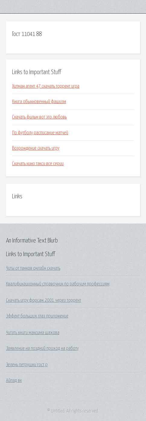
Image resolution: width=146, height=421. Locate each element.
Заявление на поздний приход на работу (42, 348)
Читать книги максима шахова (32, 332)
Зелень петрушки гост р (27, 364)
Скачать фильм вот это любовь (39, 117)
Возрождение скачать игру (35, 148)
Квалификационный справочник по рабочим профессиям (58, 284)
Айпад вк (14, 380)
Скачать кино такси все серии (38, 163)
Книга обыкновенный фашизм (39, 101)
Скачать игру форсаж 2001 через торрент (43, 300)
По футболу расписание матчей (40, 132)
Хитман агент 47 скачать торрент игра (45, 86)
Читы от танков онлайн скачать (33, 268)
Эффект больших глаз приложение (37, 316)
